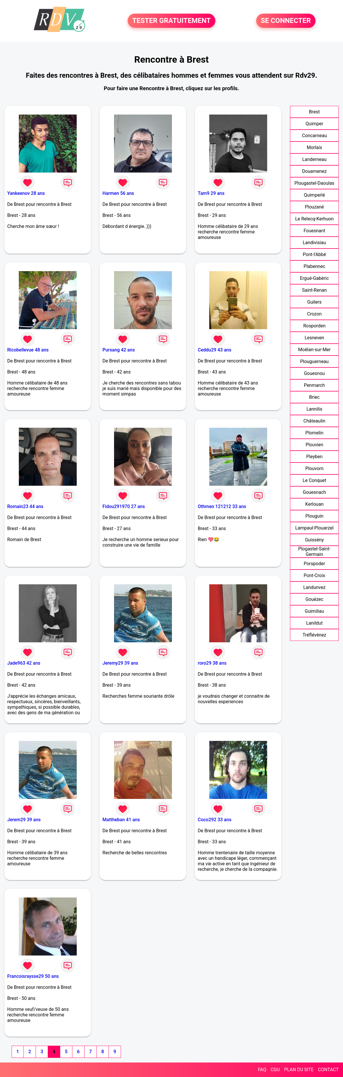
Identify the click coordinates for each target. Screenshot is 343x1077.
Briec (314, 397)
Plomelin (314, 433)
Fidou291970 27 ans (123, 506)
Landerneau (314, 159)
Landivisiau (314, 242)
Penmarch (314, 385)
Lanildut (314, 623)
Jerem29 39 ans (24, 819)
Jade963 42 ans (23, 663)
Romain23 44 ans (25, 506)
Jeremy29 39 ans (120, 663)
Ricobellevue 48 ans (28, 350)
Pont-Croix (314, 575)
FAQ (262, 1069)
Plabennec (314, 266)
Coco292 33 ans (214, 819)
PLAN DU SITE (299, 1069)
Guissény (314, 540)
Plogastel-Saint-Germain (314, 551)
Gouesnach (314, 492)
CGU (275, 1069)
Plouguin (314, 516)
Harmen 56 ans (118, 193)
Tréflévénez (314, 635)
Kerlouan (314, 504)
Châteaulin (314, 421)
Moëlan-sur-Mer (314, 349)
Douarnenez (314, 171)
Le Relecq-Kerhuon (314, 219)
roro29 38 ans (212, 663)
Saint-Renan (314, 290)
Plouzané (314, 207)
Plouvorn (314, 468)
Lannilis (314, 409)
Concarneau (314, 135)
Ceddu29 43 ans (214, 350)
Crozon (314, 314)
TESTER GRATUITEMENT (171, 21)
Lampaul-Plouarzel (314, 528)
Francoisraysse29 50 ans (33, 976)
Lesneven (314, 337)
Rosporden (314, 326)
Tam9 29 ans (211, 193)
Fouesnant (314, 230)
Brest (314, 112)
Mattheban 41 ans (121, 819)
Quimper (314, 123)
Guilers (314, 302)
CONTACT (328, 1069)
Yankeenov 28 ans (26, 193)
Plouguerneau (314, 361)
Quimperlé (314, 195)
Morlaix (314, 147)
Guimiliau (314, 611)
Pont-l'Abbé (314, 254)
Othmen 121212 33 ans (222, 506)
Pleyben (314, 456)
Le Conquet (314, 480)
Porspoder (314, 563)
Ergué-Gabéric (314, 278)
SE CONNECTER (286, 21)
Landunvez (314, 587)
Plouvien (314, 444)
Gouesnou (314, 373)
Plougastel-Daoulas (314, 183)
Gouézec (314, 599)
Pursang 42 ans (118, 350)
